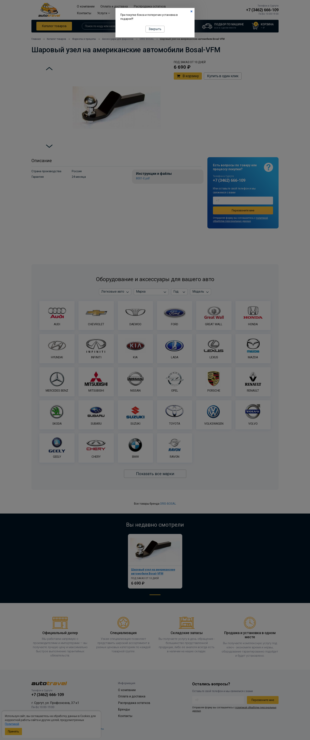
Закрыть (155, 29)
